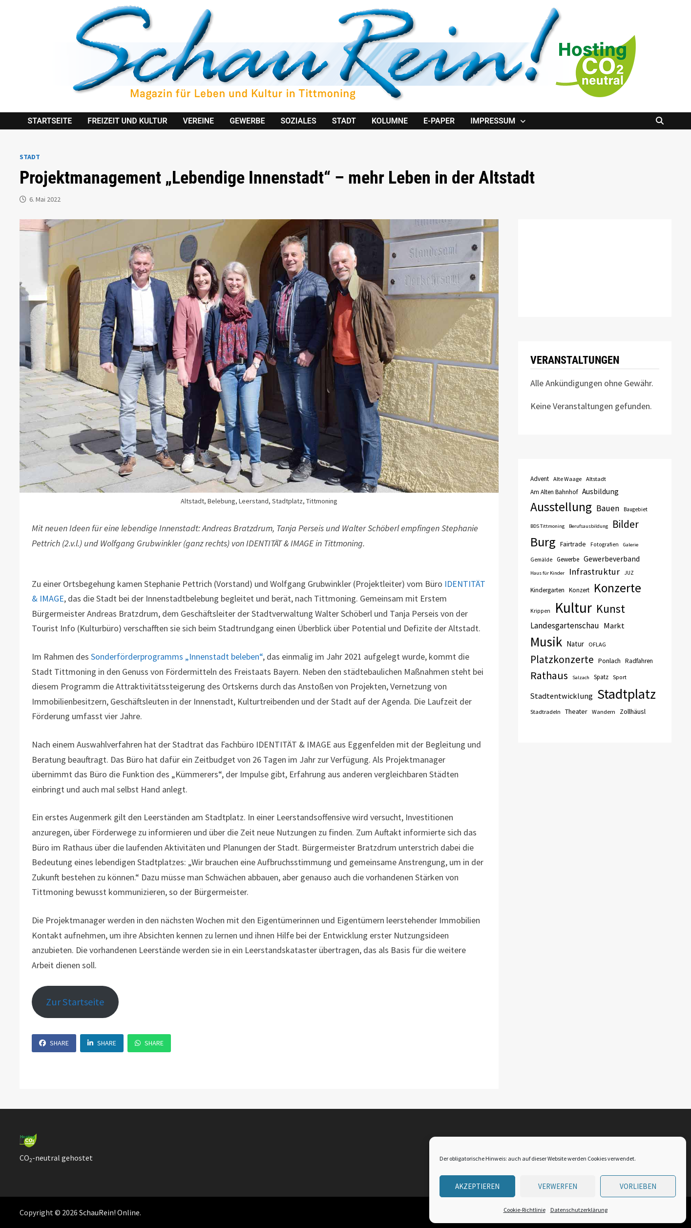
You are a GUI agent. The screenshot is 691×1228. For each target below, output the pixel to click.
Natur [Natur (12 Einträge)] (575, 643)
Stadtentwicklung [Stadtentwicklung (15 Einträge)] (561, 696)
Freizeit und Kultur (127, 120)
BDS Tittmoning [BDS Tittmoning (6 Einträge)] (547, 526)
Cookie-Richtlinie (524, 1209)
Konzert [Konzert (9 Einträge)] (579, 590)
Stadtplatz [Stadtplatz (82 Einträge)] (626, 694)
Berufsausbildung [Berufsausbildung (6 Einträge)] (588, 526)
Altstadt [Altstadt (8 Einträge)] (596, 478)
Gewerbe (247, 120)
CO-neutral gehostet (56, 1158)
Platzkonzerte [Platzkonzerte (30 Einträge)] (562, 659)
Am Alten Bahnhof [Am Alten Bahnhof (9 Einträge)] (554, 492)
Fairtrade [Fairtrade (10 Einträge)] (573, 544)
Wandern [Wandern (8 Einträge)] (603, 711)
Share (54, 1043)
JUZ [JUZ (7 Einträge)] (629, 572)
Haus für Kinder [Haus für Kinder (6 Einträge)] (547, 573)
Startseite (49, 120)
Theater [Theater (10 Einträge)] (576, 711)
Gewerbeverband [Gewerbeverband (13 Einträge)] (612, 558)
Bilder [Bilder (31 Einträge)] (625, 524)
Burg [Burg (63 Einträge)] (543, 542)
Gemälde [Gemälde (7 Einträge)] (541, 559)
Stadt (344, 120)
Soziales (298, 120)
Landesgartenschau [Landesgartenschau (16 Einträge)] (564, 625)
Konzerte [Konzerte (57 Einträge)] (617, 588)
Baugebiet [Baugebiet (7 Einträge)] (636, 509)
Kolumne (390, 120)
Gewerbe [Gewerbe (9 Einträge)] (568, 559)
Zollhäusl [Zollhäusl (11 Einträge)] (633, 711)
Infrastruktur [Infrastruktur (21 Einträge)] (594, 571)
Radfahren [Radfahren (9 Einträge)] (639, 661)
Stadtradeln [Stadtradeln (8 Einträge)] (545, 711)
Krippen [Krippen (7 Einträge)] (540, 610)
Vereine (198, 120)
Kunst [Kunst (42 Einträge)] (610, 609)
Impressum (492, 120)
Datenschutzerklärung (578, 1209)
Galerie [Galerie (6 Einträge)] (630, 544)
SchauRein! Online (109, 1212)
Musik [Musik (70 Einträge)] (546, 641)
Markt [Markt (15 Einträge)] (614, 625)
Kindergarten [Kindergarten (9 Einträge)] (547, 590)
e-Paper (439, 120)
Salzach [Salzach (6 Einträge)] (580, 677)
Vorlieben (638, 1186)
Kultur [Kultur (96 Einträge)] (573, 608)
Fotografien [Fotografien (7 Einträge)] (604, 544)
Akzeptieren (477, 1186)
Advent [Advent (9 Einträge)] (539, 479)
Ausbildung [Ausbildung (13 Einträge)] (600, 491)
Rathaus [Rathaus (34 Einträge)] (549, 675)
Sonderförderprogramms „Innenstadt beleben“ (177, 656)
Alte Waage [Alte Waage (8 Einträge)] (567, 478)
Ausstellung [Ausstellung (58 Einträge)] (561, 507)
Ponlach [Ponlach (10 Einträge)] (609, 660)
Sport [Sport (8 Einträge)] (620, 677)
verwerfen (557, 1186)
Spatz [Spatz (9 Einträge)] (601, 677)
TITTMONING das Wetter (594, 268)
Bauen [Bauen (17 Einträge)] (607, 508)
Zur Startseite (75, 1002)
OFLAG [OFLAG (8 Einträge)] (597, 644)
